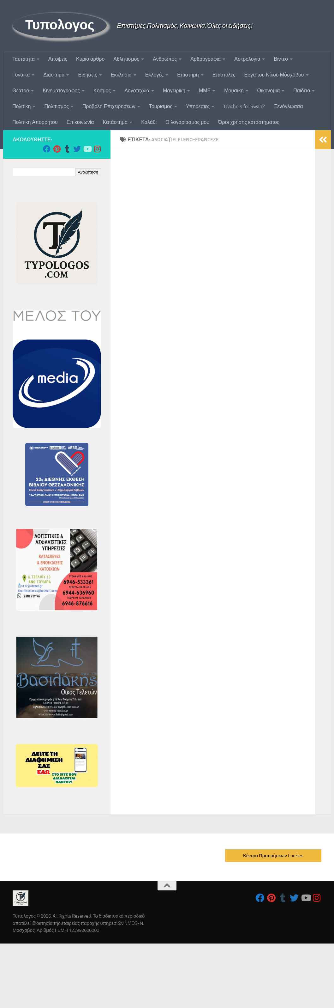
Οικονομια (268, 91)
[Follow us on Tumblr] (67, 149)
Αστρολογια (247, 59)
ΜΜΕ (205, 91)
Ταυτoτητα (23, 59)
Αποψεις (57, 59)
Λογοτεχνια (136, 91)
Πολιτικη (21, 106)
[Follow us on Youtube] (87, 149)
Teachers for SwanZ (244, 106)
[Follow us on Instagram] (97, 149)
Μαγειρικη (174, 91)
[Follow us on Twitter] (77, 149)
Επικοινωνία (80, 122)
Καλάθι (149, 122)
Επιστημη (188, 75)
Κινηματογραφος (61, 91)
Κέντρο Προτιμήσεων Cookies (273, 855)
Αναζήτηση (88, 172)
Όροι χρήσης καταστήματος (248, 122)
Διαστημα (53, 75)
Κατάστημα (115, 122)
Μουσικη (233, 91)
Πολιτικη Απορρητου (35, 122)
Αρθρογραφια (205, 59)
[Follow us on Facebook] (47, 149)
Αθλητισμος (126, 59)
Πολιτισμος (56, 106)
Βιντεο (281, 59)
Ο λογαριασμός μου (187, 122)
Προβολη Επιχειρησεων (108, 106)
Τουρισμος (160, 106)
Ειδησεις (87, 75)
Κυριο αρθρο (90, 59)
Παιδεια (301, 91)
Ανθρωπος (165, 59)
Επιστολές (224, 75)
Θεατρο (20, 91)
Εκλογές (154, 75)
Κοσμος (102, 91)
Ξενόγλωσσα (288, 106)
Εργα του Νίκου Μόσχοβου (274, 75)
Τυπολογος (59, 25)
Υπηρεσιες (198, 106)
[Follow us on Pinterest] (57, 149)
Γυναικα (21, 75)
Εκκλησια (121, 75)
